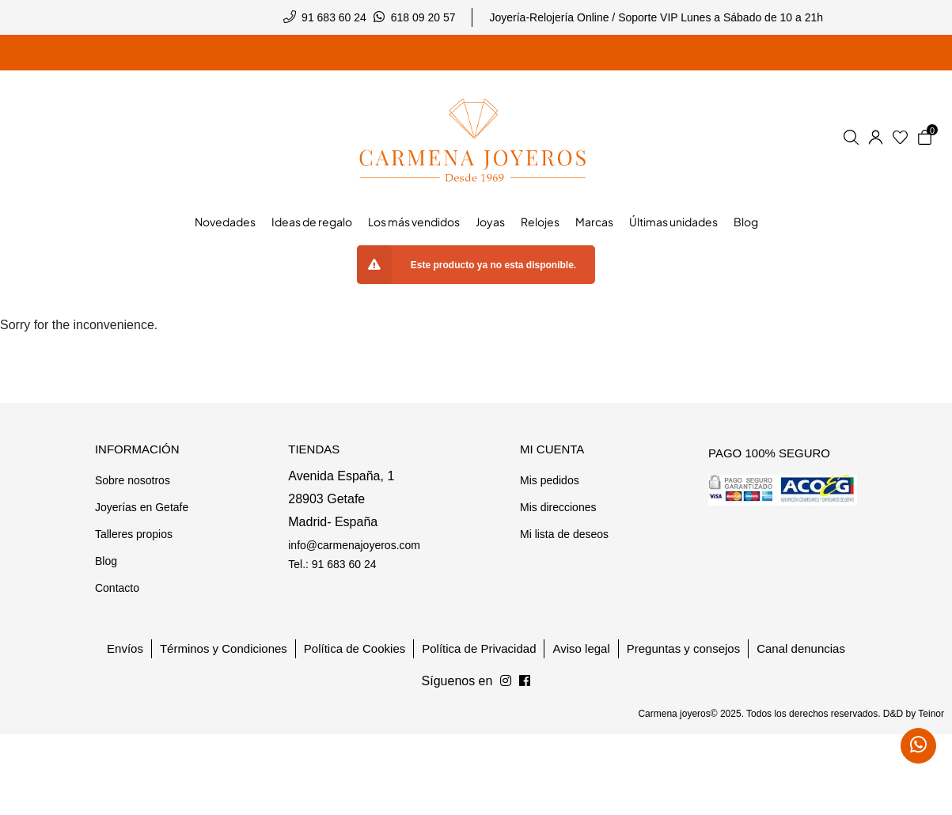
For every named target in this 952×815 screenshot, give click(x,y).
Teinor (931, 713)
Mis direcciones (558, 507)
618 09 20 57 (423, 17)
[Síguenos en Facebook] (505, 681)
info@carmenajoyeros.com (354, 545)
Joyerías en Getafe (141, 507)
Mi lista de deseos (564, 534)
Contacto (117, 588)
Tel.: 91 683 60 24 (332, 564)
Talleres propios (134, 534)
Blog (106, 561)
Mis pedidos (549, 480)
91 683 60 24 (334, 17)
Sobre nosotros (132, 480)
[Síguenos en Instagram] (524, 681)
